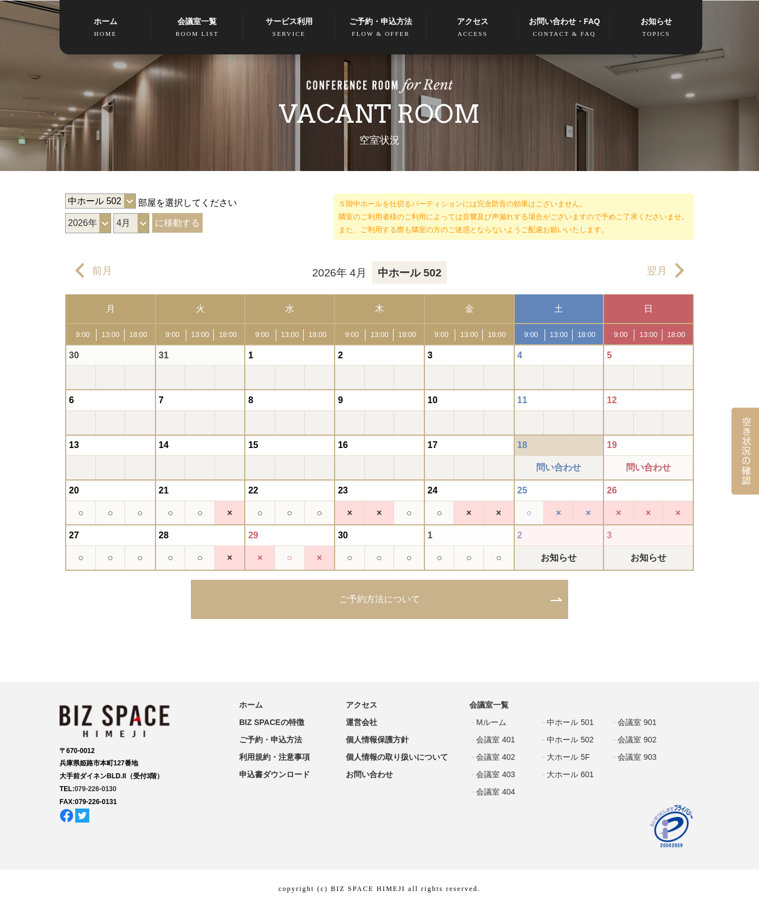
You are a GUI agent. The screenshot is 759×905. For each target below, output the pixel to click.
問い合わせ (558, 467)
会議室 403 (495, 774)
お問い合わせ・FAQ (565, 28)
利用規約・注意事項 (274, 756)
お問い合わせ (369, 774)
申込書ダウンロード (274, 774)
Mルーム (491, 722)
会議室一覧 (197, 28)
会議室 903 (637, 756)
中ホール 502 (570, 739)
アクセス (472, 28)
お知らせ (656, 28)
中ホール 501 (570, 722)
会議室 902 (637, 739)
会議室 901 (637, 722)
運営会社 (361, 722)
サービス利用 (289, 28)
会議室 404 (495, 791)
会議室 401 (495, 739)
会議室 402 (495, 756)
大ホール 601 (570, 774)
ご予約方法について (379, 599)
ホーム (105, 28)
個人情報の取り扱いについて (397, 756)
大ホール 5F (568, 756)
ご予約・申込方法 (381, 28)
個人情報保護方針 (377, 739)
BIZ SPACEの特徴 (271, 722)
